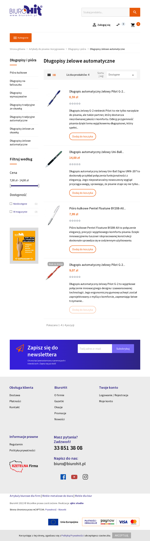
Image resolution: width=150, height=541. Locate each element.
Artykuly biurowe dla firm (25, 495)
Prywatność (51, 509)
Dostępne (121, 75)
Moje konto (106, 401)
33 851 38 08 (68, 447)
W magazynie (22, 212)
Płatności (15, 401)
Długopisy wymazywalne (18, 94)
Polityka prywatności (22, 450)
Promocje (60, 413)
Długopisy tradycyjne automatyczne (22, 118)
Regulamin (16, 444)
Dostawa (14, 395)
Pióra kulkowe (18, 72)
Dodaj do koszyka (82, 136)
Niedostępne (22, 204)
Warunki (62, 509)
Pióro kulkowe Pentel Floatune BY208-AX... (97, 208)
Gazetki (59, 401)
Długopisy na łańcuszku (17, 82)
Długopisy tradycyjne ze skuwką (22, 106)
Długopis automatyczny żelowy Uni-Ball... (96, 152)
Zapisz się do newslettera (43, 351)
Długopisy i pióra (23, 60)
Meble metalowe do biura (57, 495)
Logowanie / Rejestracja (113, 395)
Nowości (59, 419)
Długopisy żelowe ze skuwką (22, 130)
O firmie (59, 395)
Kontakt (14, 407)
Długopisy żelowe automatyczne (20, 142)
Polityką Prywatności (72, 535)
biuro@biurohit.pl (70, 463)
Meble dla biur (83, 495)
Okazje (58, 407)
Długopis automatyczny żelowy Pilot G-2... (97, 91)
